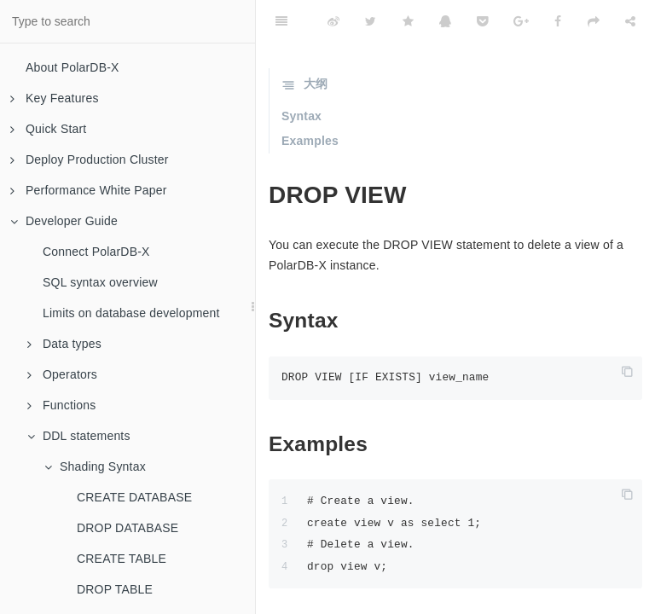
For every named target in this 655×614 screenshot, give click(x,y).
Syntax (301, 116)
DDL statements (78, 436)
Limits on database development (131, 313)
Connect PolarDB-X (96, 251)
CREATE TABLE (121, 558)
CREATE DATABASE (134, 497)
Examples (310, 141)
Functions (61, 405)
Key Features (54, 98)
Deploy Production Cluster (89, 159)
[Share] (630, 21)
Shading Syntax (95, 466)
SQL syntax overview (100, 282)
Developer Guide (64, 221)
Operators (62, 374)
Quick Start (48, 129)
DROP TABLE (115, 589)
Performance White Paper (88, 190)
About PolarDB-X (72, 67)
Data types (64, 343)
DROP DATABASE (127, 528)
